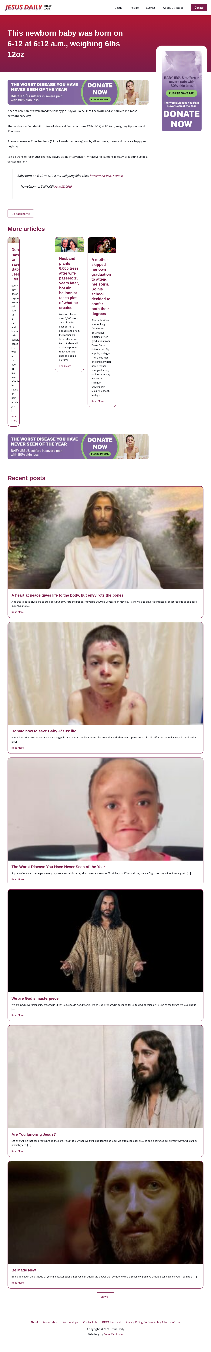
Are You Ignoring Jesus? (34, 1134)
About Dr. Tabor (174, 7)
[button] (199, 7)
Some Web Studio (113, 1334)
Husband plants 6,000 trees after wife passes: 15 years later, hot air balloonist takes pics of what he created (69, 283)
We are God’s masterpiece (35, 998)
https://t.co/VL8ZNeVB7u (107, 176)
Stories (153, 7)
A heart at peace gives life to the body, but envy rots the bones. (68, 595)
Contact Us (89, 1322)
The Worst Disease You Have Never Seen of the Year (58, 867)
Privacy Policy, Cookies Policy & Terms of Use (151, 1322)
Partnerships (71, 1322)
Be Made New (24, 1270)
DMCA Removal (109, 1322)
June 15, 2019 (64, 186)
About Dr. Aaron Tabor (45, 1322)
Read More (14, 418)
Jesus (123, 7)
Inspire (137, 7)
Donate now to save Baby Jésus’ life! (18, 264)
